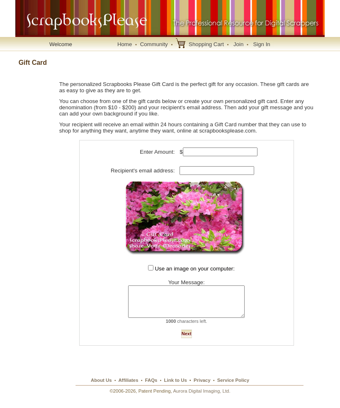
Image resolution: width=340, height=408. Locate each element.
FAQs (151, 387)
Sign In (261, 44)
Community (154, 44)
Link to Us (175, 387)
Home (124, 44)
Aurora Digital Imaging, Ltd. (201, 398)
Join (238, 44)
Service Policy (233, 387)
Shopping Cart (206, 44)
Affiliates (128, 387)
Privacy (202, 387)
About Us (101, 387)
